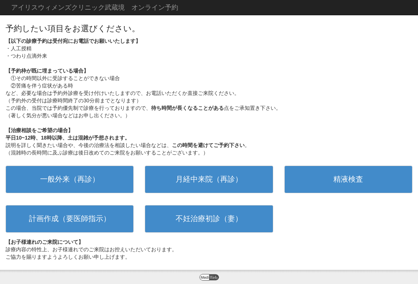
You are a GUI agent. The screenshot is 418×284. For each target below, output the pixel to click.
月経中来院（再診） (209, 179)
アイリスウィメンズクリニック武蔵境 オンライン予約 (94, 7)
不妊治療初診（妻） (209, 218)
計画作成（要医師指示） (70, 218)
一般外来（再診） (69, 179)
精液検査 (348, 179)
